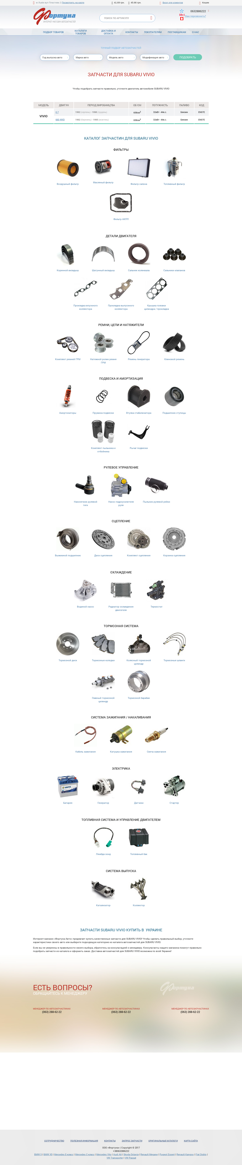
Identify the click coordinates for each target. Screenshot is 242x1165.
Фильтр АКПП (121, 206)
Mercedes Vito (103, 1154)
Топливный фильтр (174, 170)
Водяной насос (85, 593)
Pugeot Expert (167, 1154)
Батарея (67, 789)
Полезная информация (84, 1140)
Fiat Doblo (201, 1154)
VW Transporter (115, 1157)
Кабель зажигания (85, 738)
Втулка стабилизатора (138, 399)
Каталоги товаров (81, 32)
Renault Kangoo (185, 1154)
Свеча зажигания (156, 738)
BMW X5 (48, 1154)
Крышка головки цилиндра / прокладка (156, 294)
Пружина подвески (103, 399)
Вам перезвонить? (195, 16)
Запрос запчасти (132, 1140)
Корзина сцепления (174, 542)
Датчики (138, 789)
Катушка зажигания (121, 738)
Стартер (174, 789)
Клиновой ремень (174, 346)
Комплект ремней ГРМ (67, 346)
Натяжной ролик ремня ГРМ (103, 347)
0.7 (57, 112)
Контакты (131, 32)
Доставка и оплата (108, 32)
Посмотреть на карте (73, 2)
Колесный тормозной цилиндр (139, 648)
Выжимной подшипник (68, 542)
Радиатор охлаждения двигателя (121, 595)
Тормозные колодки (103, 647)
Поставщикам (177, 32)
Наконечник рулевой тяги (85, 490)
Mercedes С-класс (84, 1154)
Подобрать (187, 57)
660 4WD (60, 119)
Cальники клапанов (174, 257)
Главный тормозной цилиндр (103, 686)
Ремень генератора (138, 346)
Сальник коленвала (138, 257)
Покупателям (153, 32)
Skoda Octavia (131, 1154)
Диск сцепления (103, 542)
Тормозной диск (67, 647)
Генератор (103, 789)
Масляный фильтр (103, 170)
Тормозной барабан (138, 684)
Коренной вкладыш (67, 257)
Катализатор (103, 892)
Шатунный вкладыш (103, 257)
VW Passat (130, 1157)
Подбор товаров (53, 32)
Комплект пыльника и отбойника (103, 436)
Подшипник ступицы (174, 399)
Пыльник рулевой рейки (156, 488)
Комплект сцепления (138, 542)
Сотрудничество (54, 1140)
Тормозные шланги (174, 647)
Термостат (156, 593)
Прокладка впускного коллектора (85, 294)
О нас (195, 32)
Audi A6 (117, 1154)
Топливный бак (138, 841)
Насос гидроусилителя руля (121, 490)
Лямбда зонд (103, 841)
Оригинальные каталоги (163, 1140)
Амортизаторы (67, 399)
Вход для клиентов (173, 2)
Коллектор (138, 892)
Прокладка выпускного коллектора (121, 294)
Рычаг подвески (138, 435)
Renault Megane (149, 1154)
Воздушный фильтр (67, 170)
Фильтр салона (138, 170)
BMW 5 (38, 1154)
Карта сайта (191, 1140)
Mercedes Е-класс (63, 1154)
